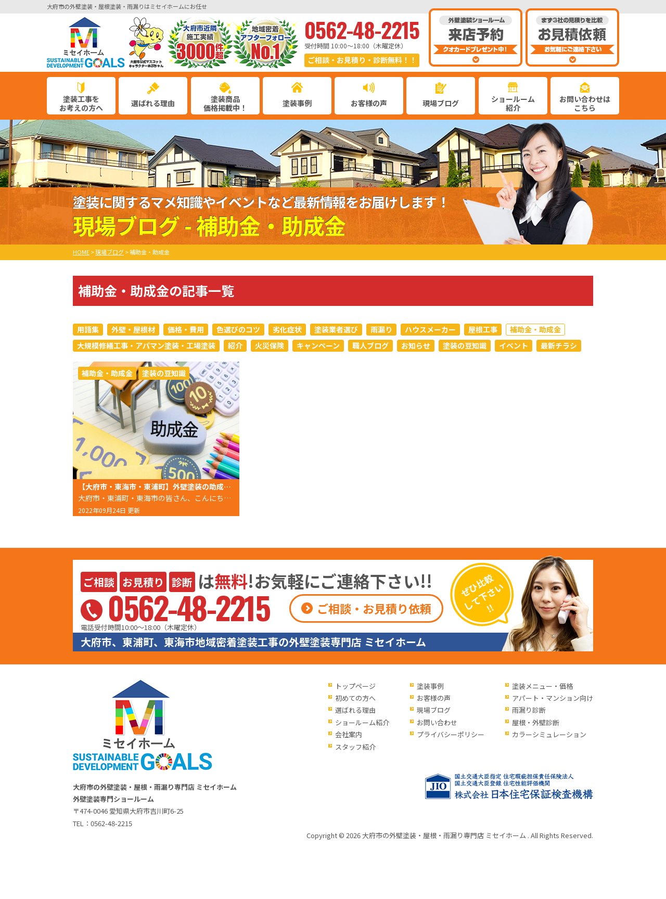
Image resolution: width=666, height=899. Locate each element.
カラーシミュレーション (549, 734)
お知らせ (415, 345)
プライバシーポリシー (450, 734)
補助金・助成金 (535, 329)
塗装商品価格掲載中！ (225, 103)
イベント (513, 345)
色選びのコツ (238, 329)
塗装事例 (297, 103)
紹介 (235, 345)
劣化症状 (287, 329)
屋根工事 (482, 329)
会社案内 (348, 734)
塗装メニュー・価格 (542, 686)
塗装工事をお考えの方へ (81, 103)
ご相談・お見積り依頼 (374, 608)
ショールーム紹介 (513, 103)
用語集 (88, 329)
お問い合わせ (437, 722)
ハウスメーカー (430, 329)
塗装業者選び (336, 329)
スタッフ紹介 (355, 747)
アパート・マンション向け (552, 698)
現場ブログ (440, 103)
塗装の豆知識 (464, 345)
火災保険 (269, 345)
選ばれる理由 (153, 103)
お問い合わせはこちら (584, 103)
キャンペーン (318, 345)
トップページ (355, 686)
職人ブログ (370, 345)
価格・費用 (186, 329)
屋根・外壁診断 (535, 722)
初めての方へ (355, 698)
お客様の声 (369, 103)
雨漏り (381, 329)
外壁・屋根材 (133, 329)
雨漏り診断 (529, 710)
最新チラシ (559, 345)
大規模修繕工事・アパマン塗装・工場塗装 (146, 345)
